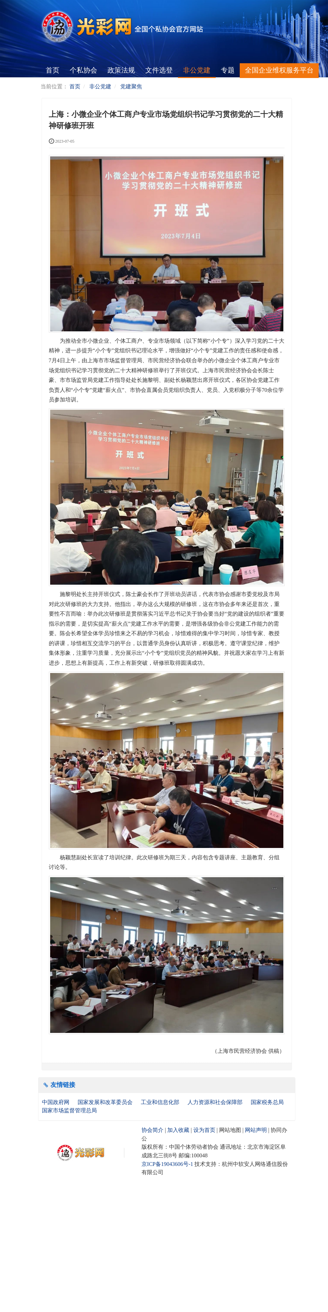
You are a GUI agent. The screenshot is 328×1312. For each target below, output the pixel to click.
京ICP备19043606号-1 (167, 1164)
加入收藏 (178, 1130)
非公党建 (197, 70)
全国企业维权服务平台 (279, 70)
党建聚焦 (131, 86)
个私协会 (83, 70)
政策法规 (121, 70)
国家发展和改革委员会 (106, 1102)
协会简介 (152, 1130)
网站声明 (256, 1130)
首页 (52, 70)
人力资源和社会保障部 (216, 1102)
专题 (228, 70)
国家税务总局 (268, 1102)
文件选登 (159, 70)
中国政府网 (56, 1102)
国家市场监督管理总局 (69, 1110)
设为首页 (204, 1130)
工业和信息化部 (161, 1102)
